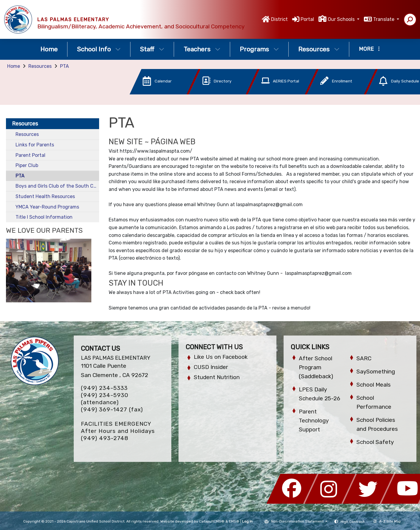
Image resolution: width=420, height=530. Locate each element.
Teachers (202, 49)
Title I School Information (44, 217)
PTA (64, 66)
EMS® (234, 521)
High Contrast (352, 522)
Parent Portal (30, 155)
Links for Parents (35, 145)
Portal (307, 19)
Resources (318, 49)
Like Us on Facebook (220, 356)
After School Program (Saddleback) (316, 367)
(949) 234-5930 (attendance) (104, 399)
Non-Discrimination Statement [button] (297, 521)
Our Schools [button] (342, 19)
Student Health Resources (45, 196)
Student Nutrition (217, 377)
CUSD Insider (211, 367)
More (369, 49)
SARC (363, 358)
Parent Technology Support (314, 420)
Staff (152, 49)
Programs (259, 49)
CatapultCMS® (211, 521)
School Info (99, 49)
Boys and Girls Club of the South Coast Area (57, 186)
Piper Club (27, 165)
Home (49, 49)
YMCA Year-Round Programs (47, 207)
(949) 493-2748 (104, 438)
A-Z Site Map (387, 521)
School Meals (373, 384)
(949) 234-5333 (104, 388)
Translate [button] (384, 19)
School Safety (375, 442)
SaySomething (375, 371)
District (279, 19)
